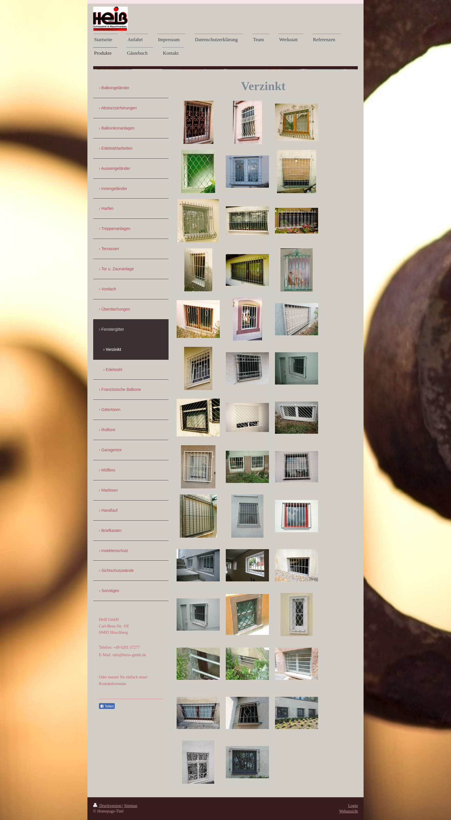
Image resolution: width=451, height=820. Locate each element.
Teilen (107, 706)
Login (353, 806)
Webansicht (348, 811)
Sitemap (130, 806)
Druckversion (107, 806)
